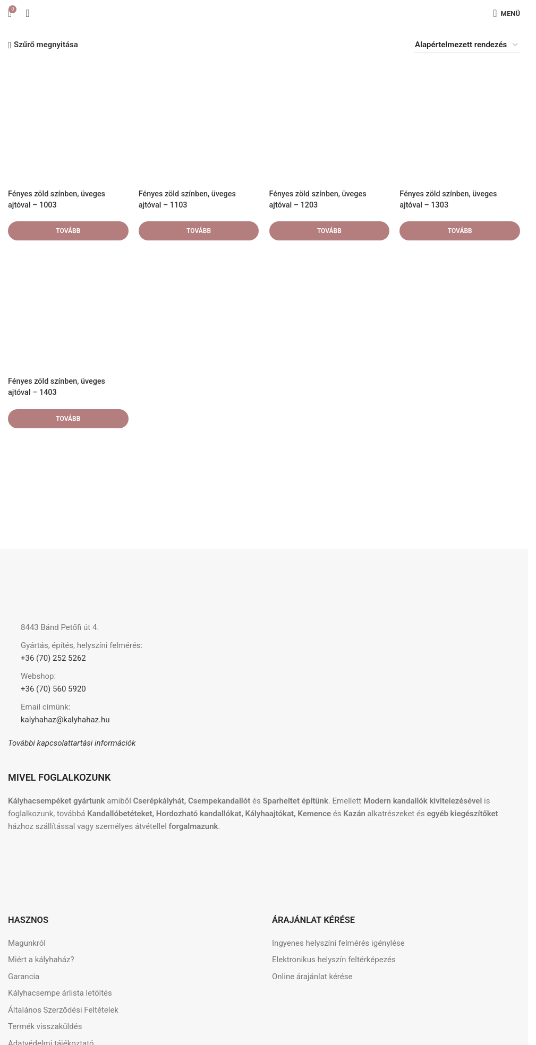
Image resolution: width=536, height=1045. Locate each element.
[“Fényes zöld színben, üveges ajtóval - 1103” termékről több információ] (199, 230)
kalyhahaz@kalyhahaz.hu (65, 719)
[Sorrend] (467, 45)
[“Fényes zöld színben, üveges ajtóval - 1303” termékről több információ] (460, 230)
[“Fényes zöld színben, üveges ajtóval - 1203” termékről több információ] (329, 230)
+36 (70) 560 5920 (53, 689)
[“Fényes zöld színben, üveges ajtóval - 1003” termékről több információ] (68, 230)
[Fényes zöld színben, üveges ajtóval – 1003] (68, 123)
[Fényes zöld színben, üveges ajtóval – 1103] (199, 123)
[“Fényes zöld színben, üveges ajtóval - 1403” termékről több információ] (68, 418)
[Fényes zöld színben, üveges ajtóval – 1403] (68, 311)
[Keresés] (27, 13)
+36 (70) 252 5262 (53, 658)
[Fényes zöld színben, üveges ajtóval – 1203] (329, 123)
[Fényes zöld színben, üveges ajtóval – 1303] (460, 123)
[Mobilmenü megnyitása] (506, 13)
